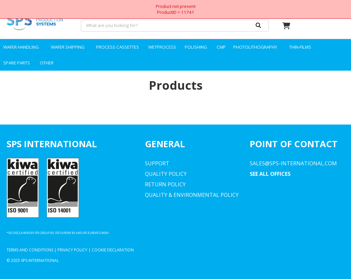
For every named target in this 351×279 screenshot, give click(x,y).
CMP (221, 47)
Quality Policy (166, 173)
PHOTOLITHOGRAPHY (255, 47)
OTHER (47, 63)
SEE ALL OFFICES (270, 173)
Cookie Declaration (113, 250)
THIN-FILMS (300, 47)
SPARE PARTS (16, 63)
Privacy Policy (72, 250)
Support (157, 163)
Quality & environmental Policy (192, 194)
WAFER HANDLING (21, 47)
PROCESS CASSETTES (117, 47)
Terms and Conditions (30, 250)
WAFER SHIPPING (67, 47)
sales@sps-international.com (293, 163)
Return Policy (165, 184)
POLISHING (196, 47)
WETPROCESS (162, 47)
